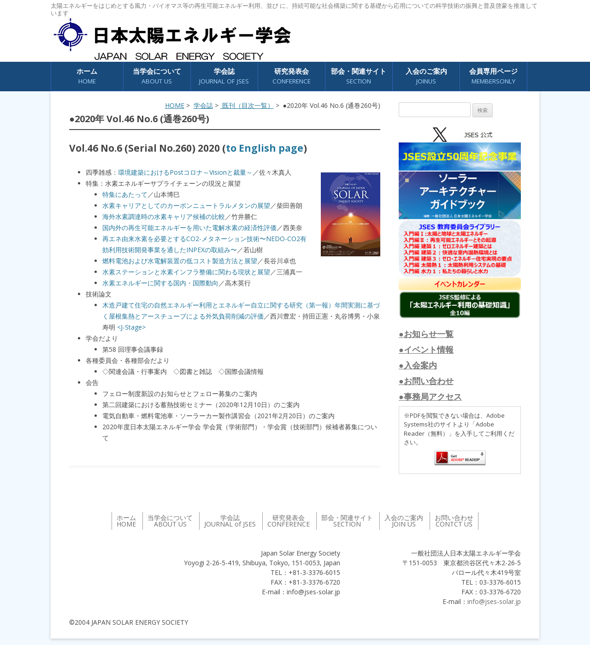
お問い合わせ (454, 520)
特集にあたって (125, 194)
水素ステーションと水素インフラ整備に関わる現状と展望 (186, 271)
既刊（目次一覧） (247, 105)
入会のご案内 (426, 76)
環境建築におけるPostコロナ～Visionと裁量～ (185, 172)
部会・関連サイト (358, 76)
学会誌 (224, 76)
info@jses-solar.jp (494, 601)
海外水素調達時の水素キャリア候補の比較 (163, 216)
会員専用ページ (493, 76)
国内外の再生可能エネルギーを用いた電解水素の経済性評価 (189, 227)
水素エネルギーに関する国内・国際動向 (160, 282)
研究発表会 (291, 76)
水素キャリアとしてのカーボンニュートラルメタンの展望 (186, 205)
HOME (174, 105)
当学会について (157, 76)
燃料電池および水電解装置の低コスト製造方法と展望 (179, 260)
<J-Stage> (131, 327)
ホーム (87, 76)
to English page (264, 148)
